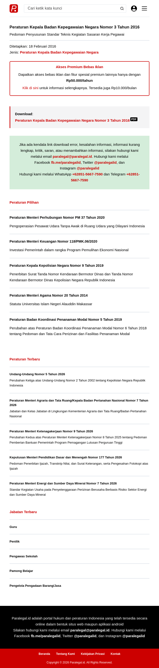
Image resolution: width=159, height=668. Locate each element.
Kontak (115, 654)
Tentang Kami (65, 654)
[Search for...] (71, 8)
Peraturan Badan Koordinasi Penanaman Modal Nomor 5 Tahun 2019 (66, 319)
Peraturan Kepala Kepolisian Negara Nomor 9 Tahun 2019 (57, 265)
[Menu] (144, 8)
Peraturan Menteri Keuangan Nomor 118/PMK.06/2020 (54, 241)
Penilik (15, 541)
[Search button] (122, 8)
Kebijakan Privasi (93, 654)
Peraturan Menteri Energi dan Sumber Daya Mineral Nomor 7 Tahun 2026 (63, 483)
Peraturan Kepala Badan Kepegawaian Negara (59, 52)
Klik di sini (31, 88)
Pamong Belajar (21, 571)
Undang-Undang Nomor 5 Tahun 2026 (37, 374)
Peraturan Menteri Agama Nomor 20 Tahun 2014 (49, 295)
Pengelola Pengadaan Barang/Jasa (35, 585)
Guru (13, 527)
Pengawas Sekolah (24, 556)
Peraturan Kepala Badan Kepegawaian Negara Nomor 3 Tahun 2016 (76, 120)
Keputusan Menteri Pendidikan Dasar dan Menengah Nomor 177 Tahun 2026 (66, 457)
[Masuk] (134, 8)
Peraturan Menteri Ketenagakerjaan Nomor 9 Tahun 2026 (51, 431)
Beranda (44, 654)
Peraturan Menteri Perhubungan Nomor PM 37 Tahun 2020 (58, 217)
